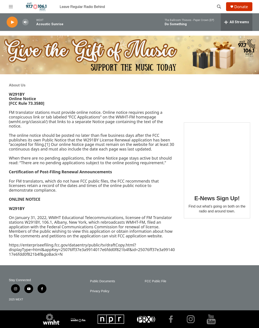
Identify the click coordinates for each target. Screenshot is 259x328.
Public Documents (102, 281)
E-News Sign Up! (217, 198)
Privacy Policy (99, 291)
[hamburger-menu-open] (11, 6)
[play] (12, 22)
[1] (47, 144)
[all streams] (236, 22)
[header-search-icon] (219, 7)
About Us (17, 85)
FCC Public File (155, 281)
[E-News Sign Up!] (217, 156)
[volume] (25, 22)
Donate (241, 6)
